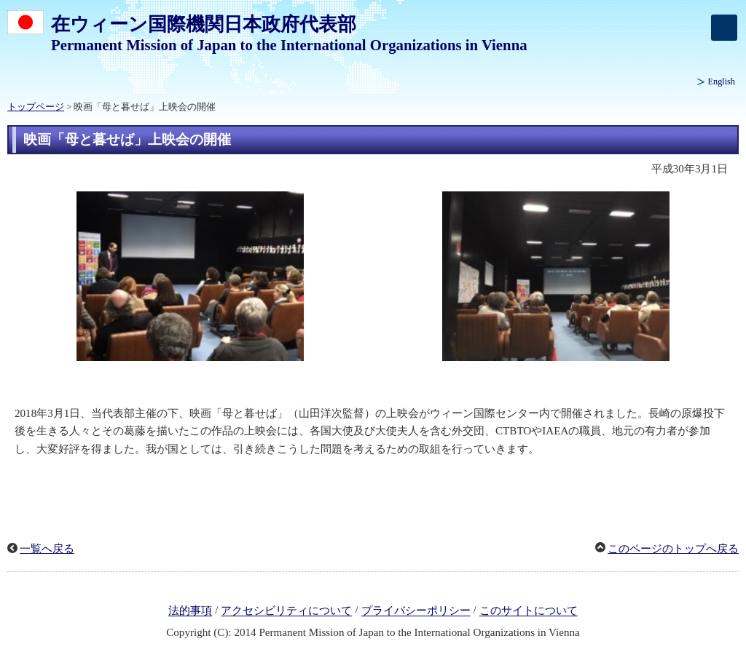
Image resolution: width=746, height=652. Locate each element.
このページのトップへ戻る (673, 548)
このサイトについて (528, 611)
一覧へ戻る (47, 548)
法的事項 (190, 611)
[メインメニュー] (724, 28)
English (721, 81)
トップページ (35, 107)
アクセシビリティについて (286, 611)
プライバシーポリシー (416, 611)
